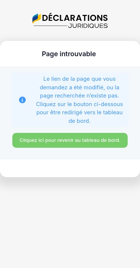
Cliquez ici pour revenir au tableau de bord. (69, 140)
